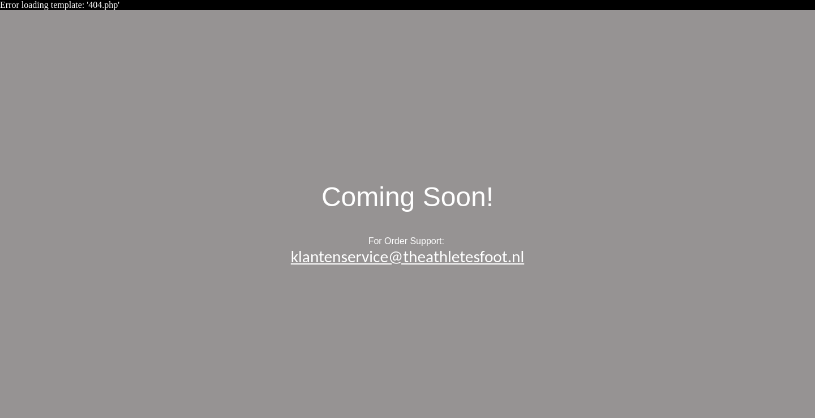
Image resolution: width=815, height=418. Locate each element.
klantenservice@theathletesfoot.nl (407, 256)
